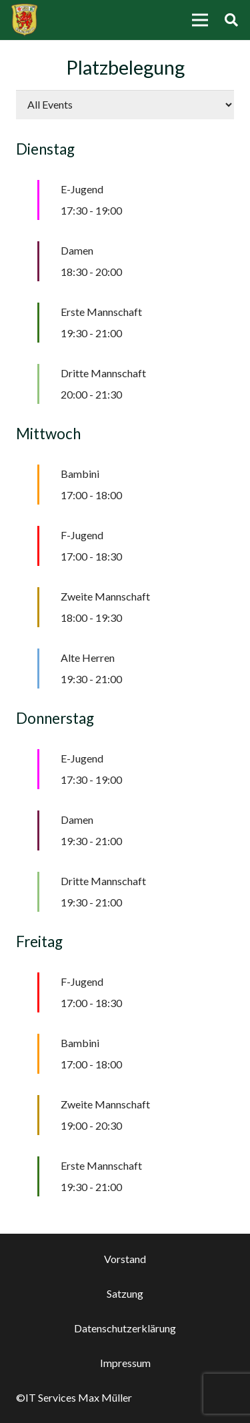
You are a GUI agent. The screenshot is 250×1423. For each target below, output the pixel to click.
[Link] (24, 20)
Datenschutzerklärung (125, 1328)
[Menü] (200, 20)
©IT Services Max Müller (74, 1397)
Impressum (125, 1362)
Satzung (125, 1293)
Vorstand (125, 1258)
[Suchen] (231, 20)
